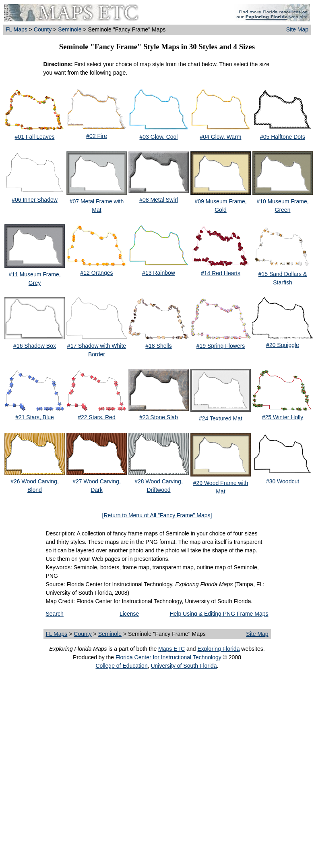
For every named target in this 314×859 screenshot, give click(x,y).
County (43, 29)
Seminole (69, 29)
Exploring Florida (218, 649)
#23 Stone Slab (158, 417)
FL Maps (16, 29)
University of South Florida (184, 666)
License (129, 613)
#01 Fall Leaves (35, 137)
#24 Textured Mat (220, 418)
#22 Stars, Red (96, 417)
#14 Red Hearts (220, 273)
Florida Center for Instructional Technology (168, 657)
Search (55, 613)
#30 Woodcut (282, 481)
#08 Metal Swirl (158, 199)
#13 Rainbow (158, 273)
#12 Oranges (97, 273)
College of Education (121, 666)
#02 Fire (96, 136)
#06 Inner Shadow (35, 199)
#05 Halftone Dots (282, 137)
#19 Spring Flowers (220, 346)
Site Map (297, 29)
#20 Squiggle (282, 345)
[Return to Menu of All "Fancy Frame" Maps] (157, 515)
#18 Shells (158, 346)
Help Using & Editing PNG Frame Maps (218, 613)
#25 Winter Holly (283, 417)
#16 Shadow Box (34, 346)
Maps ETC (171, 649)
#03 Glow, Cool (159, 137)
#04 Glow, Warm (221, 137)
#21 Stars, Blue (34, 417)
